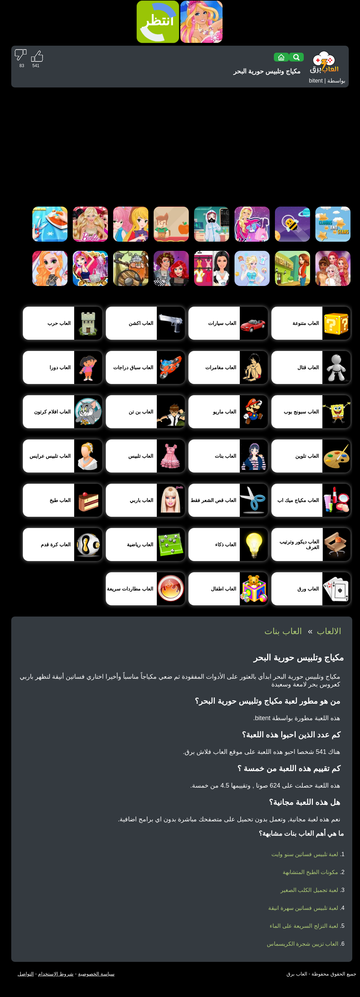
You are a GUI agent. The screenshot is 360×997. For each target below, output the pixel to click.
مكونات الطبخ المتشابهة (310, 872)
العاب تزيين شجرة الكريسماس (302, 944)
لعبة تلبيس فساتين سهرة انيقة (303, 908)
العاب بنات (283, 631)
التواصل (26, 974)
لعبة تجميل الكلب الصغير (309, 890)
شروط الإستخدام (55, 974)
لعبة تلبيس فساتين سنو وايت (304, 854)
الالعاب (329, 631)
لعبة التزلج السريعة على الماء (304, 926)
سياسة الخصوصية (96, 974)
